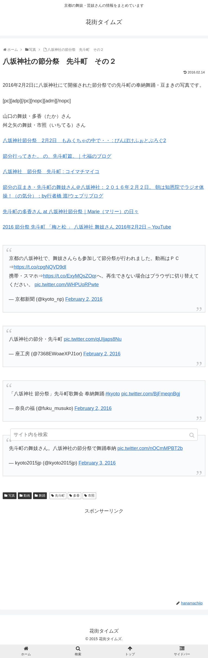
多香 (76, 495)
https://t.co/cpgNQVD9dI (40, 267)
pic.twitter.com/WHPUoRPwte (67, 284)
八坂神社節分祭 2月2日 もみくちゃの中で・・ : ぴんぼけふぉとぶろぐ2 (84, 140)
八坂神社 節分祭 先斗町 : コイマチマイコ (51, 171)
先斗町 (60, 495)
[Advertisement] (104, 553)
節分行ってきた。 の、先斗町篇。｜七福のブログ (57, 156)
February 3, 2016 (97, 463)
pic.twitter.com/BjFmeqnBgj (150, 393)
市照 (91, 495)
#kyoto (113, 393)
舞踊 (42, 495)
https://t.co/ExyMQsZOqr (69, 276)
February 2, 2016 (83, 299)
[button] (192, 435)
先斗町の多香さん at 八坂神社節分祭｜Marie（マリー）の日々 (71, 211)
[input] (103, 435)
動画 (27, 495)
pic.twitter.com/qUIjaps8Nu (93, 339)
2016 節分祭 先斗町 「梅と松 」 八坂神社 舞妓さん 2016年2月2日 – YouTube (87, 227)
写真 (11, 495)
